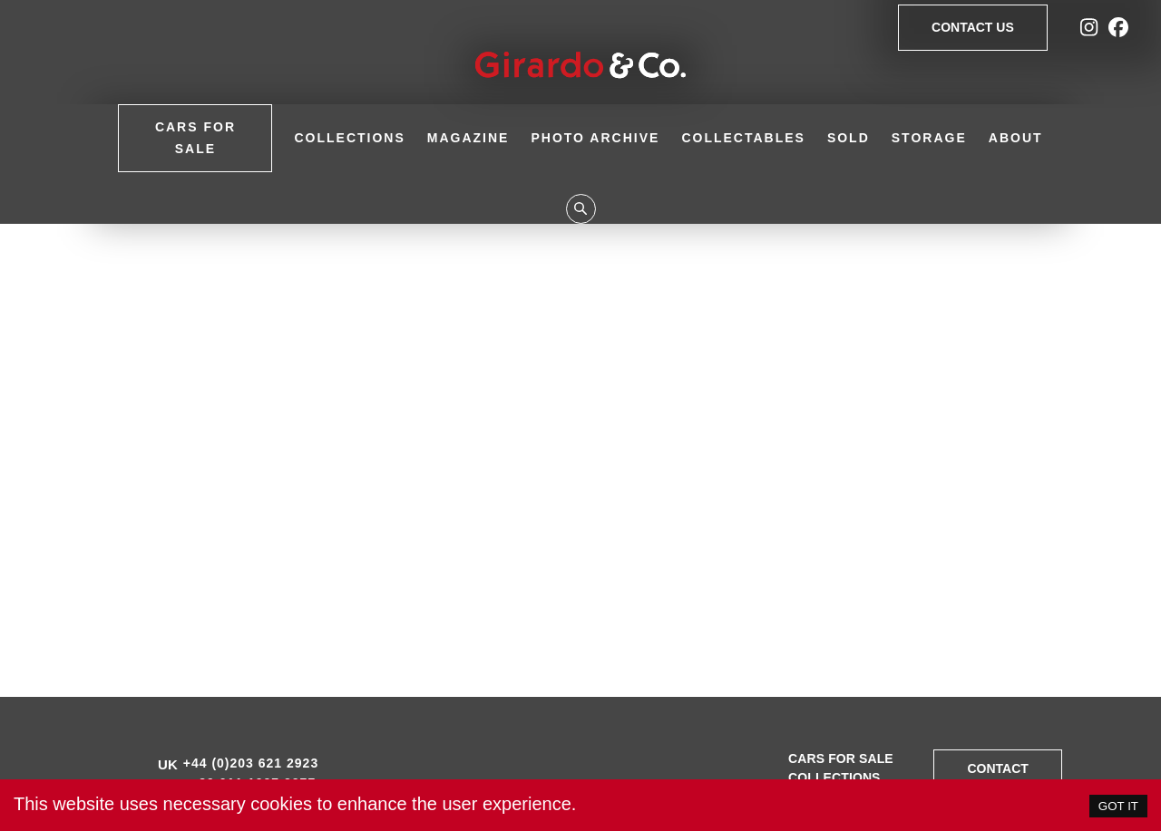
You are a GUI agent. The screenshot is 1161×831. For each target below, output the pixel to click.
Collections (349, 137)
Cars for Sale (195, 138)
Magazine (468, 137)
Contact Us (973, 27)
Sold (848, 137)
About (1016, 137)
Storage (929, 137)
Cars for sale (840, 758)
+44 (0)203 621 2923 (250, 763)
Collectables (743, 137)
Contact (997, 769)
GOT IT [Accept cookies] (1118, 806)
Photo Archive (595, 137)
